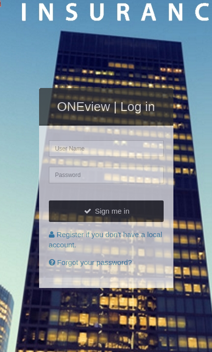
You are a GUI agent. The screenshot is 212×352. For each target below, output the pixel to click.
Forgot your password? (90, 262)
